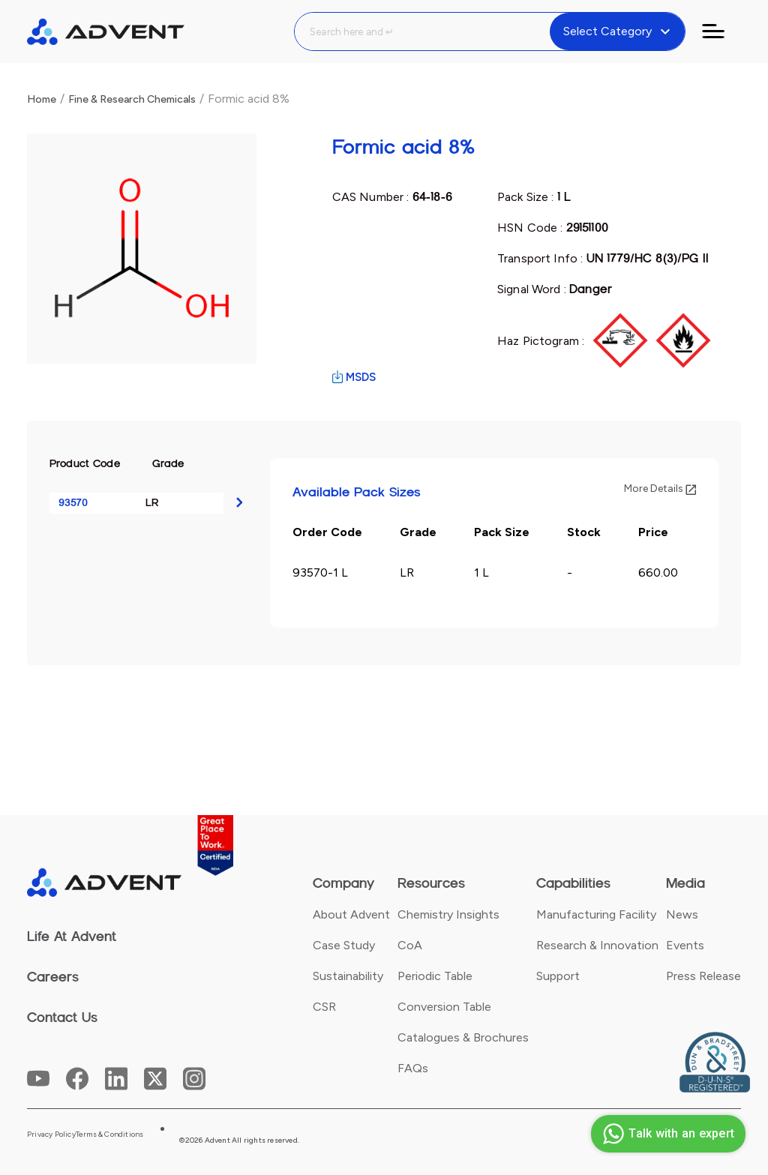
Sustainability (348, 976)
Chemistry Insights (449, 914)
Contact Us (62, 1017)
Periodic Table (435, 976)
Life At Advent (71, 936)
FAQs (413, 1068)
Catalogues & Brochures (463, 1037)
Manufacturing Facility (596, 914)
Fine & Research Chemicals (132, 99)
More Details (660, 488)
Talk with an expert (666, 1134)
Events (685, 945)
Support (558, 976)
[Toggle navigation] (722, 31)
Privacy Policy (51, 1134)
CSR (324, 1007)
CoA (410, 945)
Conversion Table (444, 1007)
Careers (53, 977)
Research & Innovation (597, 945)
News (682, 914)
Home (41, 99)
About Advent (351, 914)
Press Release (703, 976)
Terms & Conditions (110, 1134)
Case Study (344, 945)
